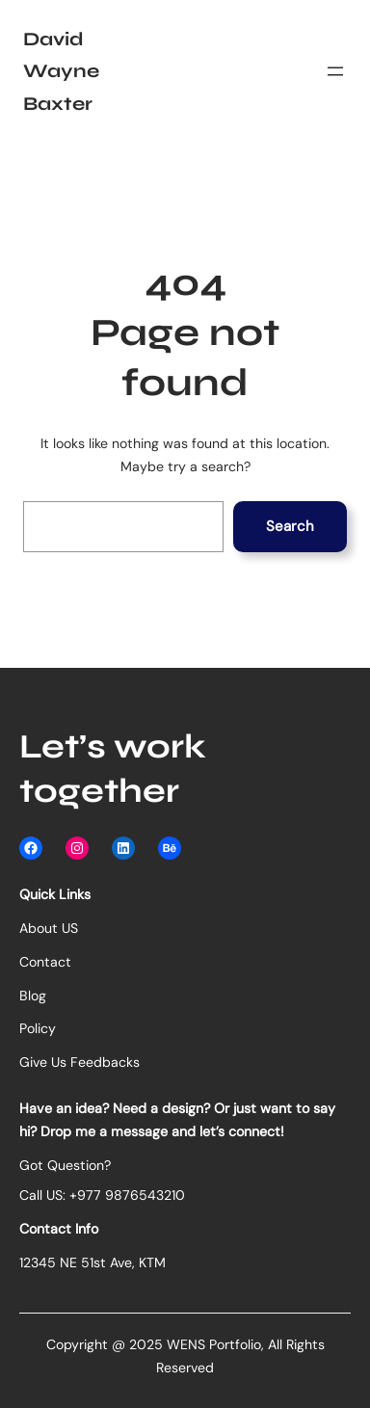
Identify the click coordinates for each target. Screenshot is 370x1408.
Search (290, 526)
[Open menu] (335, 71)
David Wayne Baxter (61, 71)
